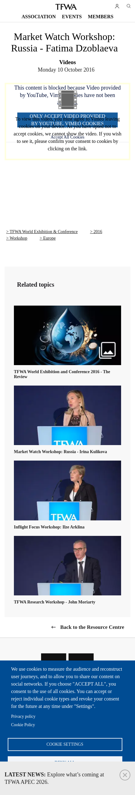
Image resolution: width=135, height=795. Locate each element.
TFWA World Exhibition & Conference (44, 231)
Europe (49, 238)
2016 (98, 231)
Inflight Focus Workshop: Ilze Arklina (49, 527)
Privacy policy (23, 716)
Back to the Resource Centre (92, 627)
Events (72, 16)
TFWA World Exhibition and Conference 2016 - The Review (62, 374)
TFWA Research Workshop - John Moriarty (54, 602)
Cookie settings (65, 744)
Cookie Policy (23, 724)
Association (39, 16)
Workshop (18, 238)
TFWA (66, 6)
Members (101, 16)
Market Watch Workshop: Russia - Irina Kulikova (60, 451)
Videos (67, 62)
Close (125, 775)
